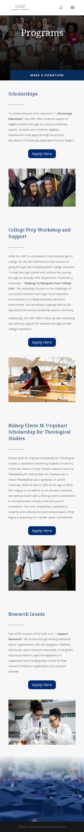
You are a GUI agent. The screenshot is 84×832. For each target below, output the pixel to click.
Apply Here (42, 153)
